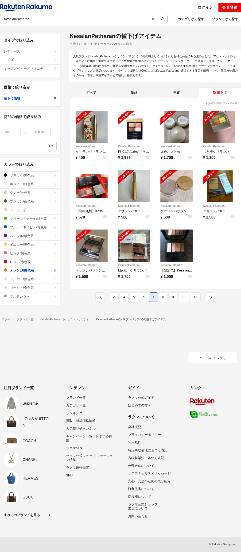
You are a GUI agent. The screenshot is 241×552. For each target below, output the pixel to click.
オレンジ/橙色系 (30, 270)
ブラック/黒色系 (30, 175)
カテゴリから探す (191, 19)
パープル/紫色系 (30, 236)
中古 (176, 92)
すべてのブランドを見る (22, 515)
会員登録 (229, 7)
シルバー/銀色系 (30, 279)
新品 (134, 92)
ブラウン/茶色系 (30, 201)
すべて (91, 92)
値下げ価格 (30, 98)
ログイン (205, 7)
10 (184, 297)
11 (195, 297)
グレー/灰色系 (30, 193)
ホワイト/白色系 (30, 184)
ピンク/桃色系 (30, 253)
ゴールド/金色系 (30, 288)
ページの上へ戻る (212, 358)
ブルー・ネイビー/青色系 (30, 227)
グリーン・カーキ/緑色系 (30, 219)
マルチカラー (30, 296)
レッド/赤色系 (30, 262)
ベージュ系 (30, 210)
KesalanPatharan (86, 146)
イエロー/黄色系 (30, 244)
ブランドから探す (225, 19)
